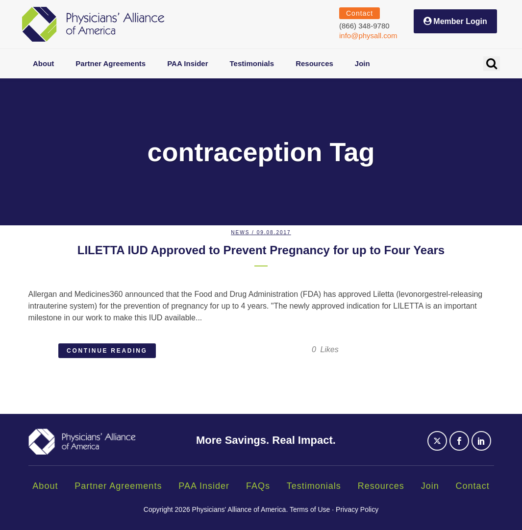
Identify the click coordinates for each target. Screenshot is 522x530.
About (45, 486)
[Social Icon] (438, 446)
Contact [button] (359, 13)
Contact (473, 486)
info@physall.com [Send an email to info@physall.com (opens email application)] (368, 35)
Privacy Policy (357, 509)
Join (430, 486)
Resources (381, 486)
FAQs (258, 486)
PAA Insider (203, 486)
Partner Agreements (118, 486)
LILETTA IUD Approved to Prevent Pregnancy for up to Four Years (261, 250)
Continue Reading (107, 350)
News (240, 232)
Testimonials (314, 486)
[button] (491, 63)
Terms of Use (310, 509)
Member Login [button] (460, 21)
